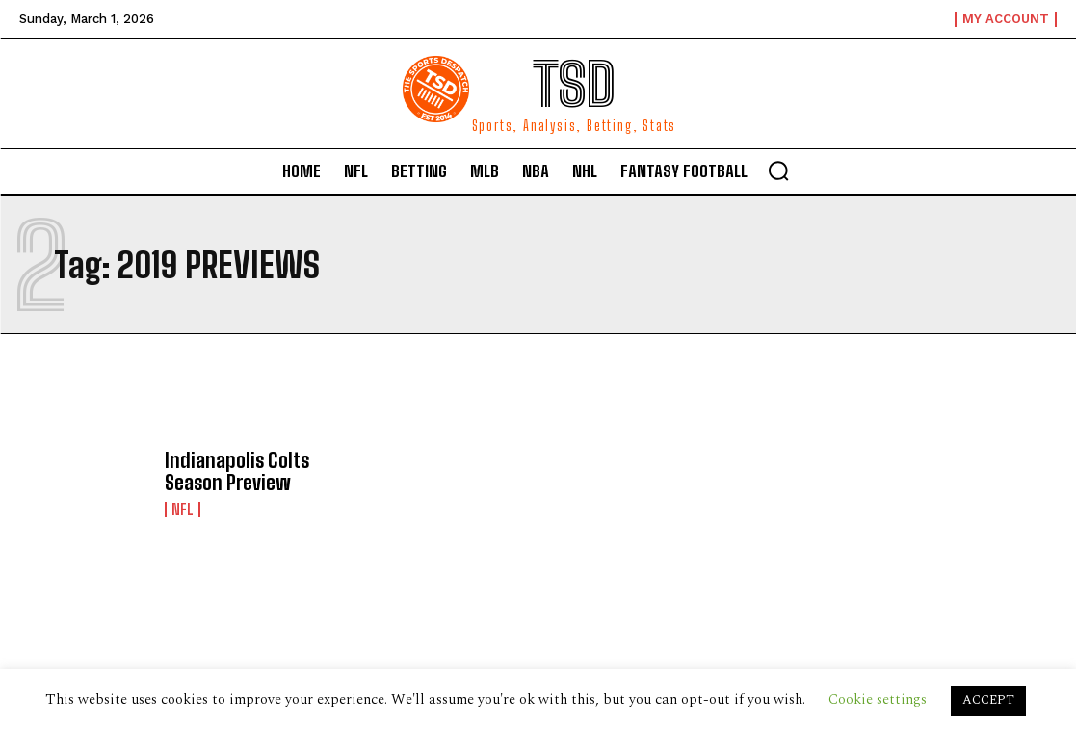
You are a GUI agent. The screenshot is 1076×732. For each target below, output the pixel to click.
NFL (182, 508)
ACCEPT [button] (988, 700)
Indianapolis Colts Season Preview (234, 472)
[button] (778, 170)
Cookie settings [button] (877, 700)
